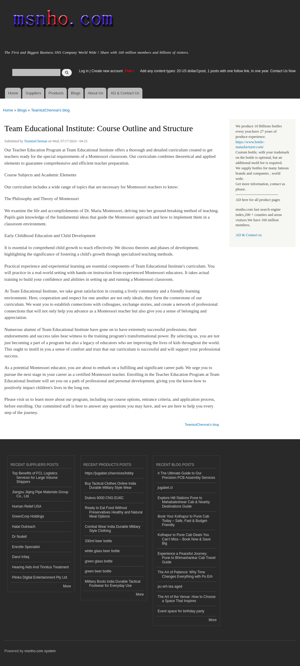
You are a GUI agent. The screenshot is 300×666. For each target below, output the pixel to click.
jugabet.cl (165, 488)
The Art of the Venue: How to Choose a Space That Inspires (187, 599)
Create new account (107, 71)
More (67, 586)
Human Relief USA (27, 506)
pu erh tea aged (170, 586)
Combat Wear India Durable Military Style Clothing (113, 529)
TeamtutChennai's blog (50, 110)
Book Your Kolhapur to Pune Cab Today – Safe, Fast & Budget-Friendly (183, 520)
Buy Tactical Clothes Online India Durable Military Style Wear (110, 485)
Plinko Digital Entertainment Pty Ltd (39, 577)
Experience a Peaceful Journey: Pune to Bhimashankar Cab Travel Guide (187, 558)
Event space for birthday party (181, 611)
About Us (95, 93)
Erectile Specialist (26, 547)
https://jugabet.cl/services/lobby (109, 473)
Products (56, 93)
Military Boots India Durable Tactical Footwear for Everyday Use (113, 583)
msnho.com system (40, 651)
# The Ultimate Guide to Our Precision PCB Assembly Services (186, 475)
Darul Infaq (20, 557)
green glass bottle (99, 561)
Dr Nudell (19, 537)
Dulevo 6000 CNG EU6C (104, 498)
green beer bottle (98, 571)
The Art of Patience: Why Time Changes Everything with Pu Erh (185, 574)
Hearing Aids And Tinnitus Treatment (40, 567)
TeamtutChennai (35, 141)
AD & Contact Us (125, 93)
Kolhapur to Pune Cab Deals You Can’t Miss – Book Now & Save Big (184, 539)
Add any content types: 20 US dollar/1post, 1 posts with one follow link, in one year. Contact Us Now (218, 71)
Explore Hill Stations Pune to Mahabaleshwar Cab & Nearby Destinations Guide (184, 502)
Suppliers (33, 93)
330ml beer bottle (98, 541)
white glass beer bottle (102, 551)
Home (13, 93)
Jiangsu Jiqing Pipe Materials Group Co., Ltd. (40, 494)
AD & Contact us (249, 235)
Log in (84, 71)
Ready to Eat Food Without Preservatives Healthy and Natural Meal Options (114, 512)
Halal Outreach (23, 527)
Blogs (76, 93)
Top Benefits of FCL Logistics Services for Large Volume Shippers (35, 477)
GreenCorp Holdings (28, 516)
